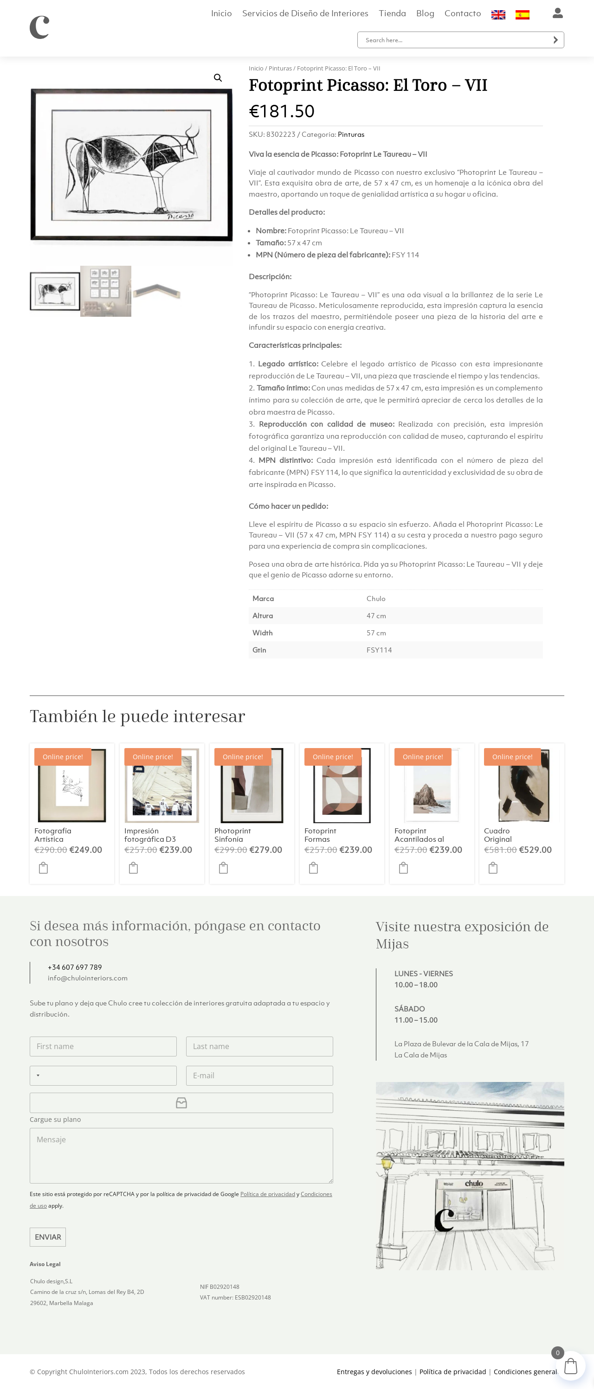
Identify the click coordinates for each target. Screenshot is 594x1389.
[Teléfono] (103, 1076)
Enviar (48, 1237)
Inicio (221, 14)
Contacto (463, 14)
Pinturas (280, 68)
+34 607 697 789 (75, 967)
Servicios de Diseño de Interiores (305, 14)
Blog (425, 14)
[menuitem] (498, 16)
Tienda (392, 14)
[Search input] (456, 39)
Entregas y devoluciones (374, 1371)
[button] (218, 78)
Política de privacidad (267, 1194)
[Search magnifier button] (556, 40)
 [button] (46, 867)
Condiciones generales (529, 1371)
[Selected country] (36, 1076)
